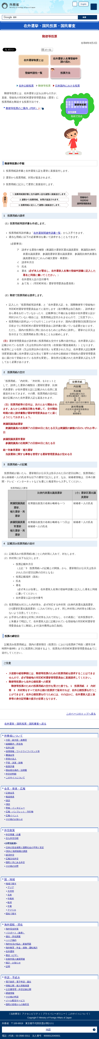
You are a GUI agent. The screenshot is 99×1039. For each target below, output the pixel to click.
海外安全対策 (12, 929)
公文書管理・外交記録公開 (18, 989)
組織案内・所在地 (14, 744)
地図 (48, 1029)
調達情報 (10, 993)
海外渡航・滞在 (13, 924)
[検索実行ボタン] (87, 17)
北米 (10, 895)
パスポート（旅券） (15, 933)
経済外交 (10, 855)
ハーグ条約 (11, 940)
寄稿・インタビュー (15, 808)
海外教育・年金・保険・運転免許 (22, 948)
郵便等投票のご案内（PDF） (22, 108)
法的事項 (15, 1014)
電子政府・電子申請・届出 (18, 982)
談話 (8, 800)
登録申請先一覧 (33, 72)
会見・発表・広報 (14, 788)
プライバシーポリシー (54, 1014)
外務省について (13, 735)
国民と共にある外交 (15, 862)
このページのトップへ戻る (81, 713)
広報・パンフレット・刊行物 (19, 812)
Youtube (86, 10)
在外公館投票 (26, 85)
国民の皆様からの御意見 (17, 1004)
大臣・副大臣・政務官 (16, 740)
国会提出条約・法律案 (16, 770)
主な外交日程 (12, 838)
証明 (8, 966)
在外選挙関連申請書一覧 (47, 232)
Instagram (82, 10)
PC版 (75, 4)
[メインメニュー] (94, 7)
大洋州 (11, 891)
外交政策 (9, 830)
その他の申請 (12, 997)
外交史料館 (11, 774)
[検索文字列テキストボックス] (40, 17)
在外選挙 (10, 951)
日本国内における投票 (67, 85)
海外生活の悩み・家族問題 (18, 944)
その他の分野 (12, 866)
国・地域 (9, 879)
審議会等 (10, 755)
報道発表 (10, 797)
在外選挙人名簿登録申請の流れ (65, 60)
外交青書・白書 (13, 834)
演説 (8, 804)
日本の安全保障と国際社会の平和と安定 (25, 847)
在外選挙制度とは (34, 60)
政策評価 (10, 766)
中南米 (11, 898)
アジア (11, 887)
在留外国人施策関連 (15, 959)
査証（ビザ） (12, 955)
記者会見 (10, 793)
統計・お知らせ (13, 963)
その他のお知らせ (14, 819)
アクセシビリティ (31, 1014)
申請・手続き (12, 977)
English (83, 4)
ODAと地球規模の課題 (16, 851)
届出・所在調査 (13, 936)
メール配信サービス (15, 1000)
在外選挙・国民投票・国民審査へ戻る (25, 723)
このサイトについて (15, 778)
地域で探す (11, 884)
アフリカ (12, 910)
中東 (10, 906)
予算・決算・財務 (14, 763)
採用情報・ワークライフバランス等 (23, 751)
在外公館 (10, 748)
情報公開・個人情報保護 (17, 986)
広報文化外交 (12, 859)
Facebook (77, 10)
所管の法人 (11, 759)
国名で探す (11, 914)
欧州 (10, 902)
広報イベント (12, 815)
